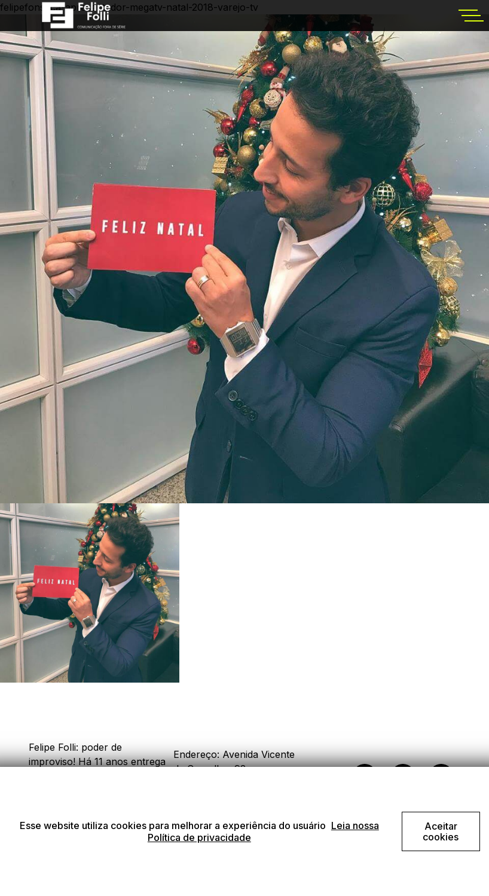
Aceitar (441, 831)
